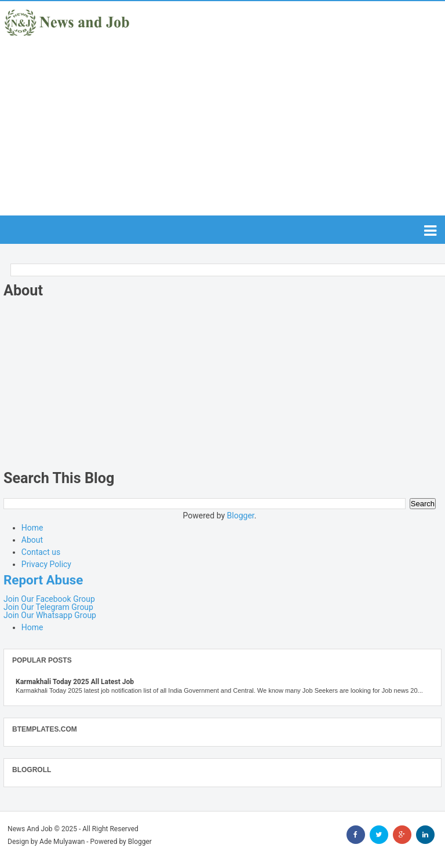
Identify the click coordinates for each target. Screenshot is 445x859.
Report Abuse (43, 579)
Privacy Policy (46, 564)
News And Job (30, 829)
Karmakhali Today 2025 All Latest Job (75, 682)
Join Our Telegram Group (48, 607)
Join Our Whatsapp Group (49, 615)
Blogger (240, 515)
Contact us (40, 552)
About (32, 539)
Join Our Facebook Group (49, 599)
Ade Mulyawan (62, 842)
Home (32, 527)
